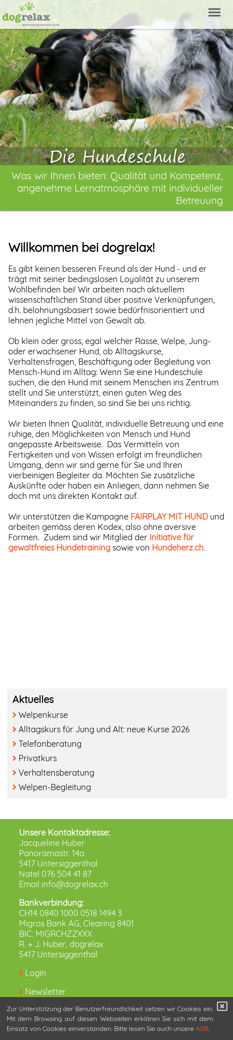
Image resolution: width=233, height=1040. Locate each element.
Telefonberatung (47, 743)
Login (35, 973)
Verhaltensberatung (53, 772)
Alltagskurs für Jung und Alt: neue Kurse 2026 (101, 729)
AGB (202, 1028)
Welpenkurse (40, 715)
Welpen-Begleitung (51, 787)
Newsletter (45, 991)
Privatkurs (34, 758)
